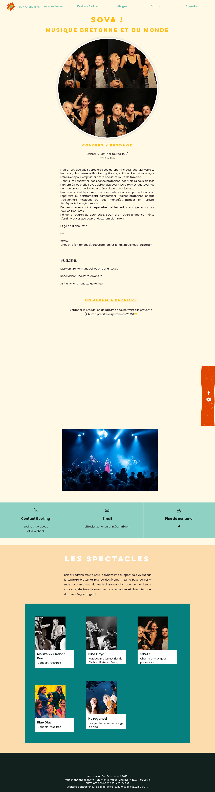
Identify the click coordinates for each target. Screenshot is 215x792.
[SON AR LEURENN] (29, 6)
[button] (110, 460)
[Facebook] (208, 392)
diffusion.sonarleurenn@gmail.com (107, 527)
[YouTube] (208, 399)
